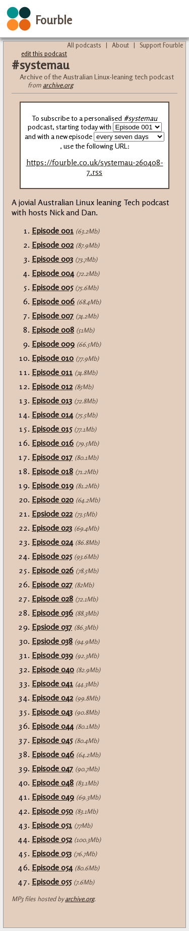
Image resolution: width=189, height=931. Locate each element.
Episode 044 (53, 726)
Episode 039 (52, 655)
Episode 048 (53, 782)
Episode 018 (52, 471)
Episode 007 (53, 315)
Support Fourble (161, 45)
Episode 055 (52, 881)
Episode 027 (52, 584)
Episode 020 (53, 499)
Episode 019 (53, 485)
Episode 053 (52, 853)
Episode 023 (52, 528)
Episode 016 (53, 443)
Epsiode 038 (52, 641)
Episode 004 (53, 273)
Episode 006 (53, 301)
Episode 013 (52, 400)
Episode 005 (52, 287)
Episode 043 (52, 712)
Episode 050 (52, 811)
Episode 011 (52, 372)
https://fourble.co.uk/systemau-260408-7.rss (94, 167)
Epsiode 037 (52, 627)
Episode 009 (53, 344)
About (120, 45)
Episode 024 (52, 542)
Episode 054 (52, 867)
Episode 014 (52, 414)
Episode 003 (52, 259)
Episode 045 (52, 740)
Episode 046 (53, 754)
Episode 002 (53, 245)
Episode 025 (52, 556)
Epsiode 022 (52, 513)
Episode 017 (52, 457)
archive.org (58, 85)
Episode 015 (52, 429)
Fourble (53, 20)
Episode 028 (52, 598)
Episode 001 (53, 230)
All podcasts (84, 45)
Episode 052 (52, 839)
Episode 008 (53, 329)
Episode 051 (52, 825)
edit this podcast (44, 54)
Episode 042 (52, 697)
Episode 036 (52, 613)
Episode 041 (52, 683)
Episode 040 (53, 669)
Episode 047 (52, 768)
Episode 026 (53, 570)
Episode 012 (52, 386)
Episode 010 (53, 358)
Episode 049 (53, 797)
